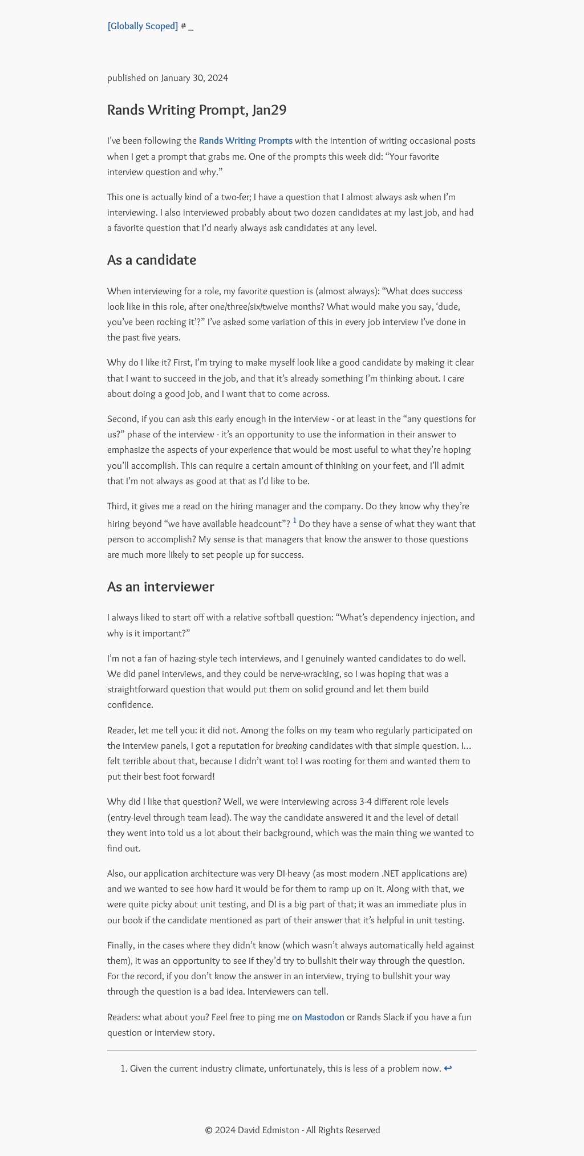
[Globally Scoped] (143, 25)
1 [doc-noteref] (295, 520)
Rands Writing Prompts (246, 140)
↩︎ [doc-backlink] (448, 1068)
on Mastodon (318, 1017)
